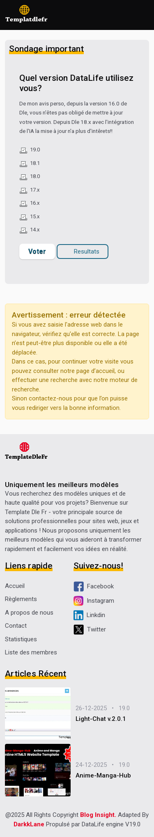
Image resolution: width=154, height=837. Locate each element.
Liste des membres (31, 652)
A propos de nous (29, 612)
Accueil (15, 586)
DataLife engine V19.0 (111, 824)
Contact (16, 625)
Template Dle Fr (26, 512)
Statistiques (21, 639)
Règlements (21, 599)
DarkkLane (29, 824)
